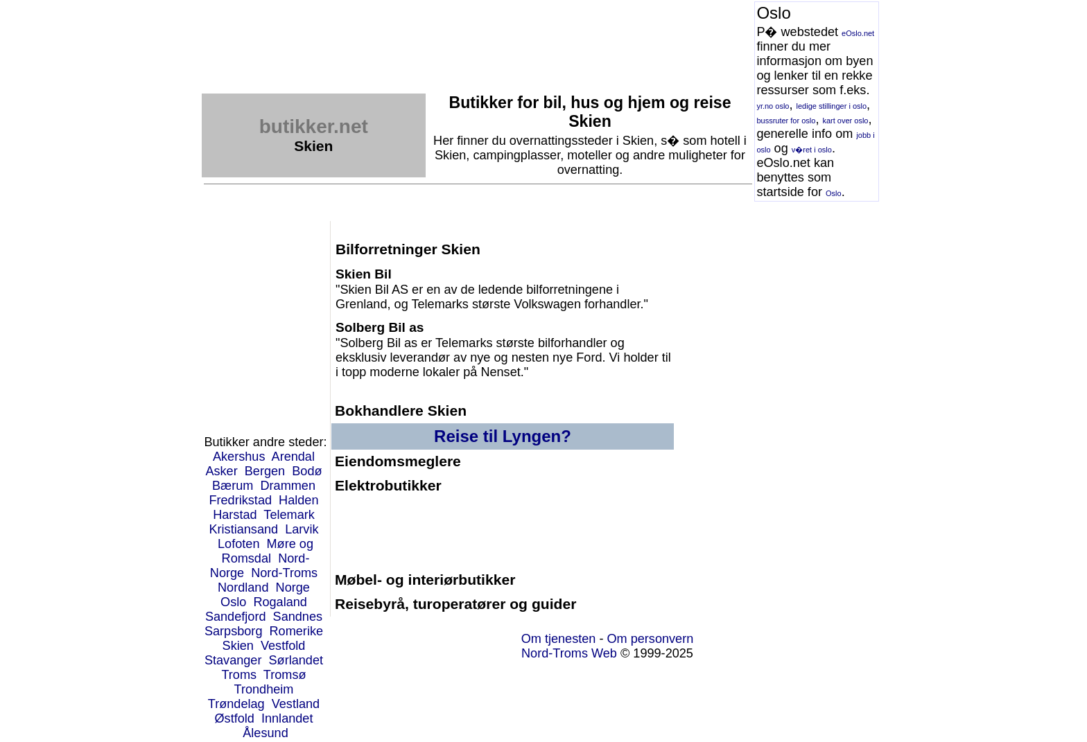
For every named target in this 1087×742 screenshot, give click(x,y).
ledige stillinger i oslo (832, 106)
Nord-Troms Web (569, 653)
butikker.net (313, 126)
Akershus (239, 456)
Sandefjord (235, 617)
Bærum (232, 486)
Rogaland (280, 602)
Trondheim (264, 689)
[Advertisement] (454, 32)
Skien (238, 646)
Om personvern (650, 639)
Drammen (287, 486)
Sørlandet (296, 660)
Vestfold (283, 646)
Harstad (234, 515)
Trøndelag (236, 704)
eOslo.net (858, 33)
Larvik (301, 529)
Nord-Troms (284, 573)
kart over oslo (845, 120)
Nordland (243, 587)
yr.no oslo (772, 106)
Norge (293, 587)
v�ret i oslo (812, 149)
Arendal (293, 456)
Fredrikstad (240, 500)
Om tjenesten (558, 639)
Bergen (265, 471)
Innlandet (287, 718)
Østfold (234, 718)
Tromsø (284, 675)
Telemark (288, 515)
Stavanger (233, 660)
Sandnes (298, 617)
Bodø (307, 471)
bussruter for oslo (785, 120)
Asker (221, 471)
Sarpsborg (234, 631)
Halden (298, 500)
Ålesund (265, 733)
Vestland (296, 704)
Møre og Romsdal (267, 551)
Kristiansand (243, 529)
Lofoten (238, 544)
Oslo (834, 193)
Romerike (297, 631)
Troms (238, 675)
